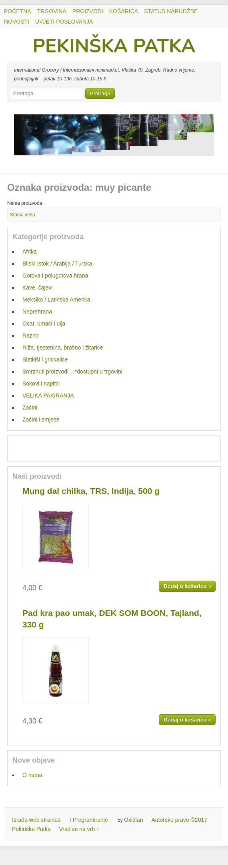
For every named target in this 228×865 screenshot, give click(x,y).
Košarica (123, 11)
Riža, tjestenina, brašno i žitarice (62, 347)
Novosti (16, 21)
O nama (32, 775)
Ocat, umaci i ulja (43, 323)
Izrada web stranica (36, 820)
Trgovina (51, 11)
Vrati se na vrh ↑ (79, 829)
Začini (29, 407)
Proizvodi (87, 11)
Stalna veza (22, 215)
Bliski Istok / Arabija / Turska (57, 263)
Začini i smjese (41, 419)
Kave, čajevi (37, 287)
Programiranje (90, 820)
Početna (17, 11)
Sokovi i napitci (41, 383)
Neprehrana (37, 311)
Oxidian (133, 820)
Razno (30, 335)
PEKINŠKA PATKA (113, 46)
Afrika (29, 251)
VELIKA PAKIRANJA (48, 395)
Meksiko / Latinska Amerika (56, 299)
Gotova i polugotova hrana (55, 275)
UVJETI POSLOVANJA (64, 21)
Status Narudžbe (171, 11)
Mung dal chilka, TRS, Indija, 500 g (91, 490)
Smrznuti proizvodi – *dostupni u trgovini (72, 371)
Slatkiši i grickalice (45, 359)
